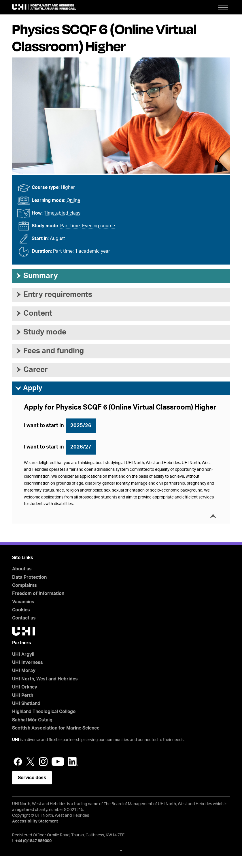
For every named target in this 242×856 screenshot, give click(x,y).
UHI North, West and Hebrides (45, 679)
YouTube (58, 761)
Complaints (24, 585)
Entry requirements (53, 294)
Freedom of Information (38, 593)
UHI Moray (23, 670)
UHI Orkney (24, 687)
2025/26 (80, 425)
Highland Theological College (43, 711)
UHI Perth (22, 695)
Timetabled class (62, 213)
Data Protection (29, 577)
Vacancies (23, 602)
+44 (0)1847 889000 (33, 841)
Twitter (30, 761)
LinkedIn (73, 761)
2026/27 (80, 447)
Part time (70, 226)
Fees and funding (49, 351)
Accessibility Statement (35, 821)
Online (73, 200)
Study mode (40, 332)
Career (31, 369)
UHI (15, 740)
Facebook (18, 761)
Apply (28, 388)
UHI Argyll (23, 654)
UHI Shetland (26, 703)
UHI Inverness (27, 662)
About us (22, 569)
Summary (36, 276)
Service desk (32, 777)
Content (33, 313)
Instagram (43, 761)
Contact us (24, 618)
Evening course (98, 226)
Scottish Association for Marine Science (55, 728)
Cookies (21, 610)
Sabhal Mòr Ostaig (32, 720)
